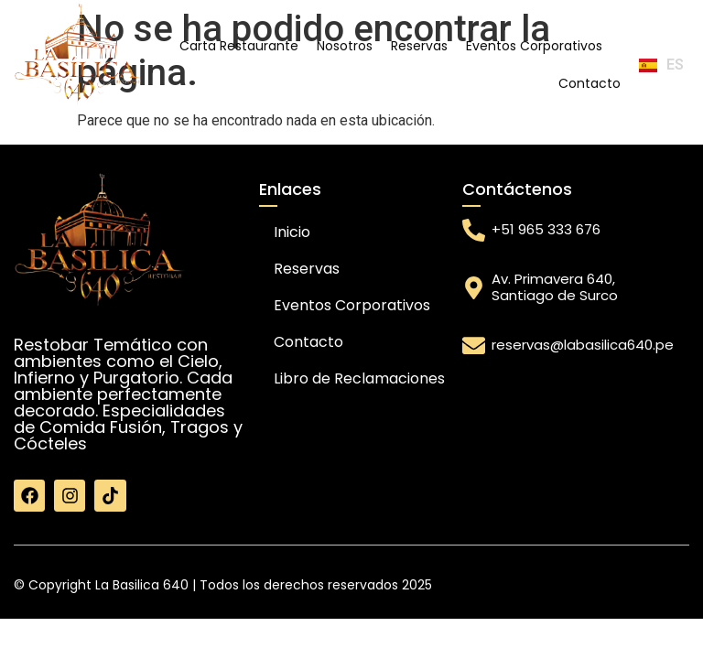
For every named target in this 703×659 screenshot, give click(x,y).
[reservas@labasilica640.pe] (473, 345)
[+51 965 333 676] (473, 230)
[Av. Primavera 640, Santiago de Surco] (473, 287)
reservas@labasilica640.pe (583, 344)
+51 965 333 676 (546, 229)
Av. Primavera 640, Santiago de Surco (555, 287)
